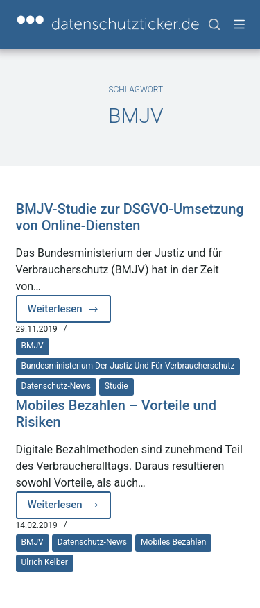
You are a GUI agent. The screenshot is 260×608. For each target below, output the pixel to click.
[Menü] (239, 24)
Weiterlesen (70, 313)
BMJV (32, 346)
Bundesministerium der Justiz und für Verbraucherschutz (128, 366)
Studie (116, 386)
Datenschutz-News (56, 386)
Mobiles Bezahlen (173, 542)
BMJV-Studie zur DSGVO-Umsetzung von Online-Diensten (130, 217)
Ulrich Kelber (44, 562)
